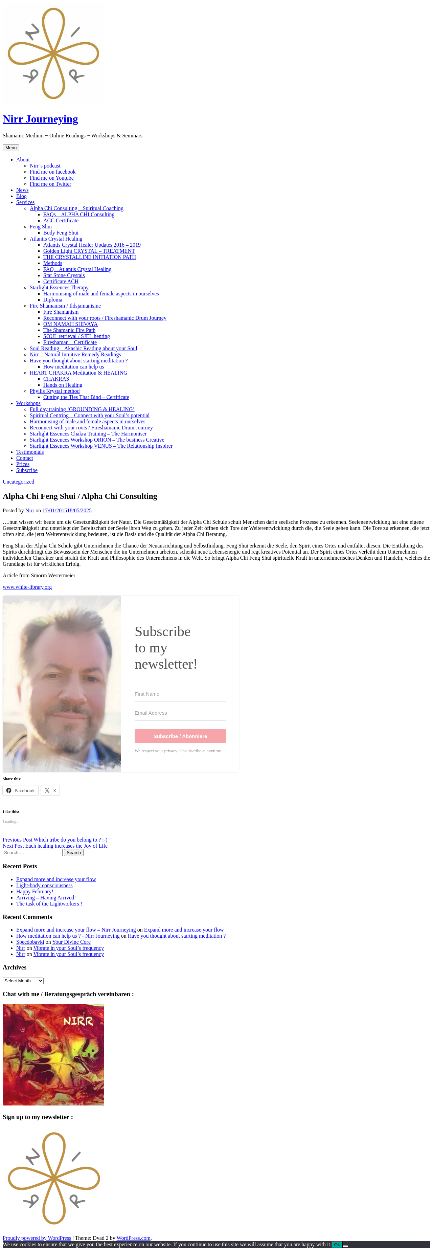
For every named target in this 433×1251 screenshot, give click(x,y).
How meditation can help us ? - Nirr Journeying (68, 936)
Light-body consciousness (44, 885)
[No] (345, 1246)
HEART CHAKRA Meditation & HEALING (79, 373)
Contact (24, 458)
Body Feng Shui (60, 233)
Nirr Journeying (40, 119)
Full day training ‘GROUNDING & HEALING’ (82, 409)
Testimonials (30, 452)
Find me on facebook (53, 172)
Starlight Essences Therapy (59, 287)
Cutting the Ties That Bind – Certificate (86, 397)
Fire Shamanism (60, 312)
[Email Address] (180, 713)
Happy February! (34, 891)
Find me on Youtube (52, 178)
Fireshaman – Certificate (70, 342)
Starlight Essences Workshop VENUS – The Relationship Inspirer (101, 446)
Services (25, 202)
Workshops (28, 403)
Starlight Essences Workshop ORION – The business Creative (97, 440)
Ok (337, 1244)
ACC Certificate (60, 220)
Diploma (52, 300)
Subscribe (27, 470)
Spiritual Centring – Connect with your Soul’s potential (90, 415)
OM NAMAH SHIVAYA (70, 324)
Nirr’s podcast (45, 166)
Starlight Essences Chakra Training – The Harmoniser (88, 434)
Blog (21, 196)
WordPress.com (134, 1238)
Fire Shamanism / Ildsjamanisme (65, 306)
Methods (52, 263)
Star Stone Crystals (64, 275)
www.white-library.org (27, 587)
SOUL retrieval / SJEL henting (76, 336)
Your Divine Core (71, 942)
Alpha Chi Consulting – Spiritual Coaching (76, 208)
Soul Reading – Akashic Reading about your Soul (83, 348)
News (22, 190)
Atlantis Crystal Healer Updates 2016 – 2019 (92, 245)
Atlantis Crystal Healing (56, 239)
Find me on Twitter (50, 184)
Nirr (30, 510)
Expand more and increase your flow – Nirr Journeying (76, 930)
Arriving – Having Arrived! (46, 897)
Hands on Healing (63, 385)
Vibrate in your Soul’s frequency (68, 948)
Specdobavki (30, 942)
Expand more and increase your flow (56, 879)
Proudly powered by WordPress (37, 1238)
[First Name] (180, 694)
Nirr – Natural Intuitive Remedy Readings (75, 354)
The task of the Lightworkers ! (49, 904)
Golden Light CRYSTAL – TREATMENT (89, 251)
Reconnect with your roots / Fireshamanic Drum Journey (104, 318)
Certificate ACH (60, 281)
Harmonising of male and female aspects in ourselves (101, 293)
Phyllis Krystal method (55, 391)
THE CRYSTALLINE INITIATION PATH (89, 257)
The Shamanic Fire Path (69, 330)
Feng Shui (41, 226)
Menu (11, 147)
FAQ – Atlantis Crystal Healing (77, 269)
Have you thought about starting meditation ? (79, 360)
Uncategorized (18, 482)
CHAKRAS (56, 379)
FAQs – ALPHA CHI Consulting (78, 214)
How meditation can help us (73, 367)
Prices (22, 464)
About (23, 159)
